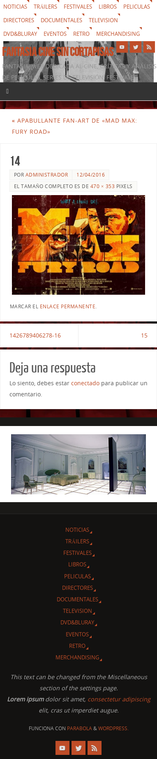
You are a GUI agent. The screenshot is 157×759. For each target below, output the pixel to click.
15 (144, 335)
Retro (81, 33)
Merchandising (118, 33)
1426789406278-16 (35, 335)
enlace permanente (68, 306)
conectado (85, 383)
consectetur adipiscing (119, 699)
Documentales (61, 20)
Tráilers (45, 6)
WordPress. (113, 728)
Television (103, 20)
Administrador (46, 174)
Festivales (78, 6)
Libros (108, 6)
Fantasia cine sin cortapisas (57, 51)
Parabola (79, 728)
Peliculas (136, 6)
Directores (18, 20)
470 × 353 (102, 186)
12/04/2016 (90, 174)
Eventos (55, 33)
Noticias (15, 6)
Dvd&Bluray (20, 33)
